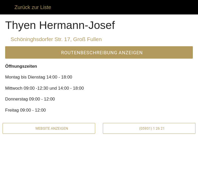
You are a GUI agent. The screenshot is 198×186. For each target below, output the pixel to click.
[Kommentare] (36, 180)
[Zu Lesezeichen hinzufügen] (162, 180)
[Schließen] (7, 7)
